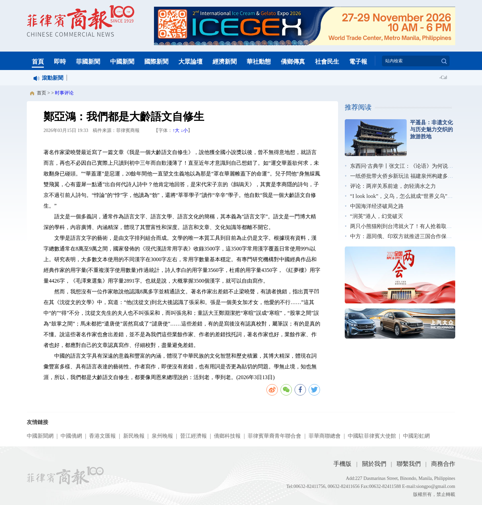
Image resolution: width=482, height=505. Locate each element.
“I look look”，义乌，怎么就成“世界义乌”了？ (404, 196)
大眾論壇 (190, 61)
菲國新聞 (88, 61)
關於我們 (374, 463)
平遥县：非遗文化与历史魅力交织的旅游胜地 (431, 129)
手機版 (342, 463)
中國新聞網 (40, 436)
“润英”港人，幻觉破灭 (376, 216)
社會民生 (327, 61)
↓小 (184, 130)
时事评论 (64, 92)
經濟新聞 (225, 61)
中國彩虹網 (416, 436)
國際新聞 (156, 61)
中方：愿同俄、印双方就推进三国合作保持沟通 (406, 236)
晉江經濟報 (193, 436)
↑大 (175, 130)
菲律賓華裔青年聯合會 (274, 436)
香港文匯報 (102, 436)
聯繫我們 (409, 463)
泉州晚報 (162, 436)
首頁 (38, 61)
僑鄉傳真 (293, 61)
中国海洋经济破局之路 (377, 206)
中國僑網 (71, 436)
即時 (60, 61)
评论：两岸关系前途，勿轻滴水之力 (393, 186)
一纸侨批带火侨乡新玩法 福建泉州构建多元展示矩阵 (412, 176)
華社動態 (259, 61)
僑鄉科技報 (227, 436)
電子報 (358, 61)
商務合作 (443, 463)
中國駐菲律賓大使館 (372, 436)
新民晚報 (134, 436)
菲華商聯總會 (325, 436)
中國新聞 (122, 61)
